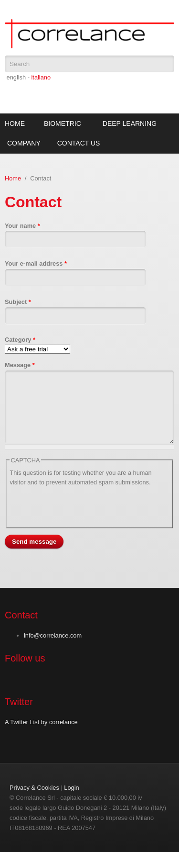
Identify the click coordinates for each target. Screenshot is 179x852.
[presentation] (82, 505)
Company (24, 143)
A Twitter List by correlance (41, 722)
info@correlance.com (53, 635)
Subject (18, 301)
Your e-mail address (36, 263)
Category (20, 339)
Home (15, 123)
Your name (22, 225)
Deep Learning (130, 123)
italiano (41, 77)
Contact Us (78, 143)
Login (71, 787)
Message (20, 365)
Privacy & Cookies (34, 787)
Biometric (62, 123)
